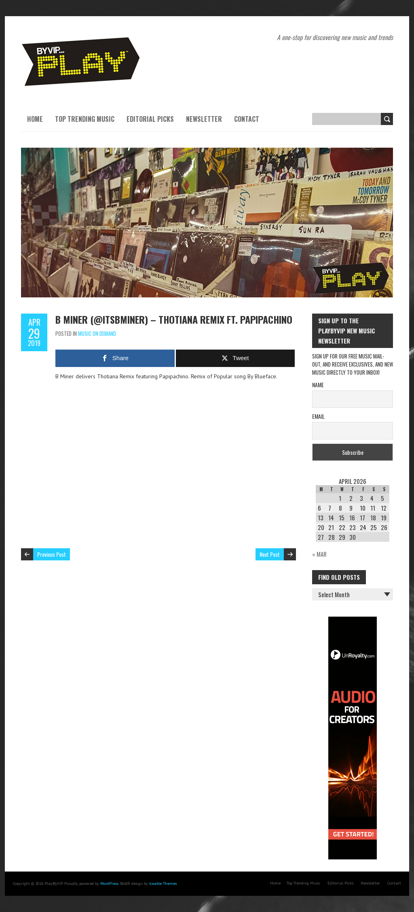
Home (35, 119)
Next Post (270, 554)
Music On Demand (97, 333)
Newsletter (204, 119)
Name (318, 384)
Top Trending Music (84, 119)
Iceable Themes (163, 883)
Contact (246, 119)
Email (318, 416)
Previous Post (51, 554)
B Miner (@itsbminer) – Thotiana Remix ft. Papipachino (173, 319)
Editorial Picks (150, 119)
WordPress (109, 883)
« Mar (319, 553)
